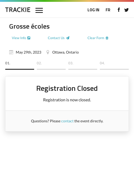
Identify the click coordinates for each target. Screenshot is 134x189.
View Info (19, 38)
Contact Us (56, 38)
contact (67, 121)
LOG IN (93, 10)
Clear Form (95, 38)
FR (108, 10)
